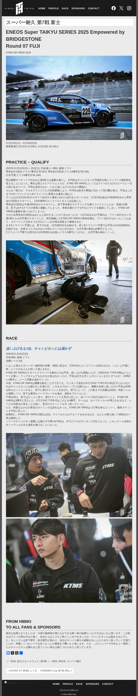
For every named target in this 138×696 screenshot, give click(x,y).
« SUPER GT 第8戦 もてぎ (22, 670)
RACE (62, 661)
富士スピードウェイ (28, 661)
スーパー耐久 (74, 661)
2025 (13, 661)
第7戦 (43, 661)
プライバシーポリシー (69, 690)
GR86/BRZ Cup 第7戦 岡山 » (56, 670)
